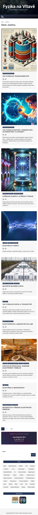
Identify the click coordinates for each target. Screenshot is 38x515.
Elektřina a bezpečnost (14, 388)
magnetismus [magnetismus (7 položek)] (31, 472)
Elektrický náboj (11, 246)
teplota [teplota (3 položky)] (10, 484)
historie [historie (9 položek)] (6, 469)
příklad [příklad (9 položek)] (32, 481)
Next (12, 428)
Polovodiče (5, 301)
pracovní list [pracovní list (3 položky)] (13, 481)
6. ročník (4, 242)
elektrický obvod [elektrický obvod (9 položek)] (12, 466)
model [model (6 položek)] (14, 475)
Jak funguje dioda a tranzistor (17, 304)
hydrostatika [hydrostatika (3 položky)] (21, 469)
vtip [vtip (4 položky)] (26, 484)
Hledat (3, 451)
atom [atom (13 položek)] (5, 466)
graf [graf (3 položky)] (26, 466)
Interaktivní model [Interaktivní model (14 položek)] (7, 472)
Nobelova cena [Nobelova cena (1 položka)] (30, 475)
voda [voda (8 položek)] (21, 484)
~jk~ (5, 79)
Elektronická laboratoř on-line (18, 324)
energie (20, 363)
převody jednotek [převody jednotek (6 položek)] (24, 481)
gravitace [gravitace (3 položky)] (32, 466)
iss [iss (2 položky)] (15, 472)
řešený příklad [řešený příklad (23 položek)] (31, 487)
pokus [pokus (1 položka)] (5, 481)
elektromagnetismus (18, 193)
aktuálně (4, 363)
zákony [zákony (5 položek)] (23, 487)
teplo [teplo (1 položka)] (5, 484)
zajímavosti (16, 283)
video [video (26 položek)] (16, 484)
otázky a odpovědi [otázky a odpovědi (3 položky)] (19, 478)
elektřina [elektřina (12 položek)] (21, 466)
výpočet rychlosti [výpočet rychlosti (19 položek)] (15, 487)
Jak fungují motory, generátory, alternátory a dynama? (18, 131)
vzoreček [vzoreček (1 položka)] (6, 487)
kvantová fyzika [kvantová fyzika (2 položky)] (22, 472)
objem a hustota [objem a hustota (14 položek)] (7, 478)
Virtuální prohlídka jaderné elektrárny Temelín (16, 367)
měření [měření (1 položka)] (21, 475)
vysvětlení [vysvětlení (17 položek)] (32, 484)
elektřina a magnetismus (8, 193)
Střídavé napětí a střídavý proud (18, 196)
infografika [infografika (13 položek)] (31, 469)
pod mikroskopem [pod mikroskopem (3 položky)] (30, 478)
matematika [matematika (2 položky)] (6, 475)
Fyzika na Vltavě (19, 6)
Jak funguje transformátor (16, 76)
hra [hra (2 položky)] (13, 469)
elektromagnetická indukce (8, 73)
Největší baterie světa (13, 286)
